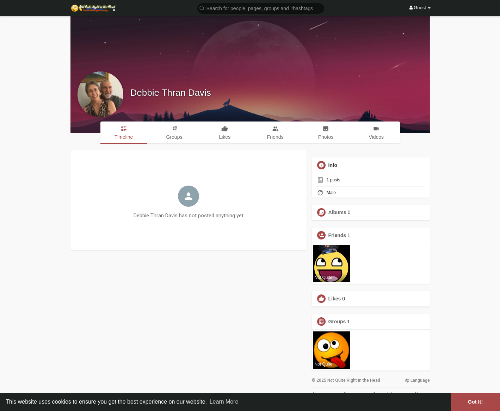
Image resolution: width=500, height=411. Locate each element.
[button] (261, 8)
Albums (337, 212)
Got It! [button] (475, 402)
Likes (334, 298)
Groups (337, 321)
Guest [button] (420, 7)
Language (417, 380)
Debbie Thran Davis (170, 92)
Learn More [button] (224, 402)
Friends (337, 235)
